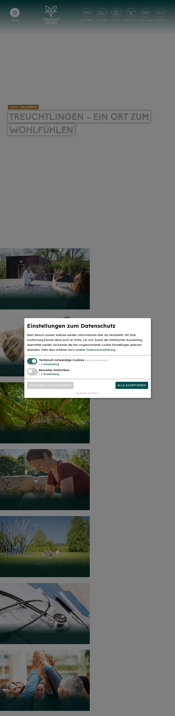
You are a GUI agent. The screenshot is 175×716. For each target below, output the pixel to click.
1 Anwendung (49, 364)
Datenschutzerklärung (100, 350)
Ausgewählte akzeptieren (50, 385)
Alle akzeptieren (131, 385)
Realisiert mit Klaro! (87, 393)
